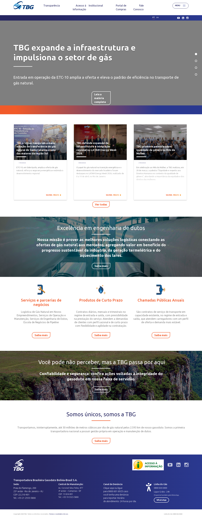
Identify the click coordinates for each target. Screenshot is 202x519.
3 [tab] (196, 68)
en (157, 17)
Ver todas (101, 204)
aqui (112, 488)
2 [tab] (196, 61)
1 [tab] (196, 54)
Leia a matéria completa (100, 93)
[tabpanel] (101, 63)
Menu (180, 6)
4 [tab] (196, 74)
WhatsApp (161, 500)
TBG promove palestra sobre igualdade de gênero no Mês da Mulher (155, 150)
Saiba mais (53, 195)
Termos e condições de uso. (58, 514)
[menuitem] (51, 5)
